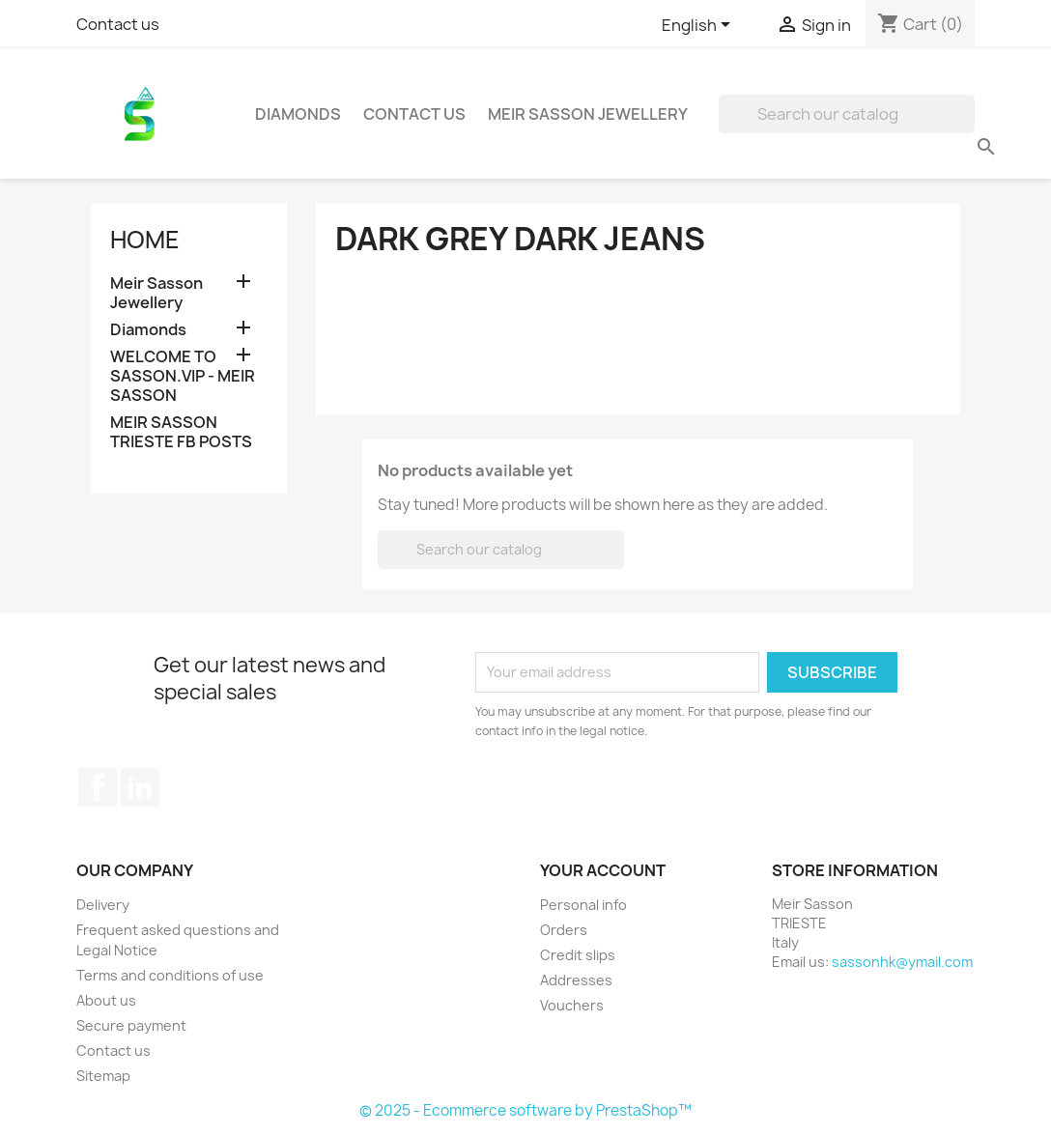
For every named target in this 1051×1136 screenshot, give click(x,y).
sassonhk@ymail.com (902, 961)
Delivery (102, 904)
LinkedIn (140, 787)
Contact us (117, 24)
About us (106, 1000)
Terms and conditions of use (170, 975)
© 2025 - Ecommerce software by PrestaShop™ (525, 1110)
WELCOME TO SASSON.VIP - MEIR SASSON (182, 376)
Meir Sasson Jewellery (588, 114)
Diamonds (298, 114)
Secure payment (131, 1025)
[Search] (847, 114)
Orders (563, 930)
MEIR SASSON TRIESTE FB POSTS (181, 432)
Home (145, 239)
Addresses (576, 980)
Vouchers (572, 1005)
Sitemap (103, 1075)
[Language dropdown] (699, 26)
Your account (603, 870)
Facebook (97, 787)
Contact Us (414, 114)
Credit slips (577, 955)
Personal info (583, 904)
